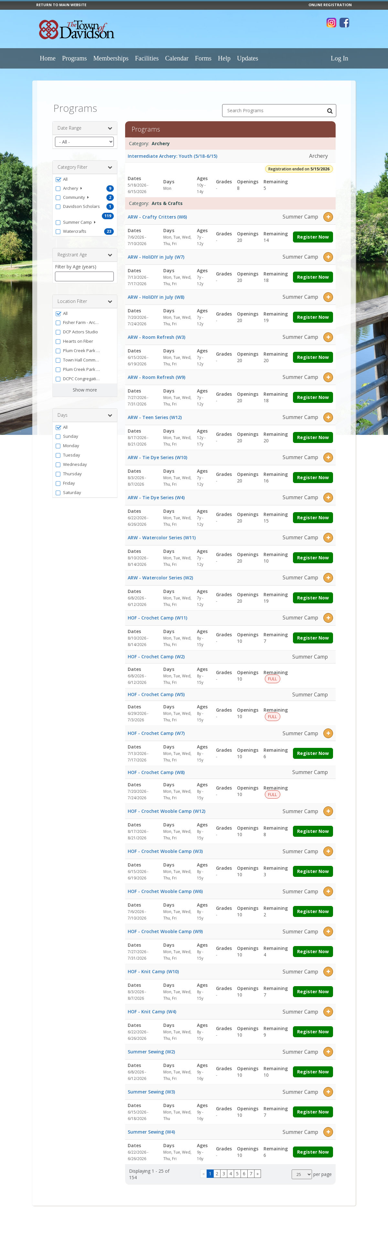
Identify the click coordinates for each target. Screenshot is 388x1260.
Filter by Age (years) (75, 262)
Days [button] (85, 410)
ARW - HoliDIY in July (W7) (156, 252)
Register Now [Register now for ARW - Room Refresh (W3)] (313, 352)
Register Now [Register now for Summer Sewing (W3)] (313, 1107)
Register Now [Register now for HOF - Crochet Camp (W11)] (313, 633)
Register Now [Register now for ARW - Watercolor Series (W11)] (313, 552)
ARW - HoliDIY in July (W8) (156, 292)
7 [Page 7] (251, 1168)
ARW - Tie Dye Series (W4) (156, 492)
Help (224, 58)
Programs (74, 58)
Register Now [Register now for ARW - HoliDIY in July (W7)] (313, 272)
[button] (85, 174)
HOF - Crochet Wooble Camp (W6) (165, 886)
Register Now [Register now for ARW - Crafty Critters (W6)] (313, 232)
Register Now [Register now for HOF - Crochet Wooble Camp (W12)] (313, 826)
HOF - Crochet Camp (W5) (156, 689)
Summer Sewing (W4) (151, 1127)
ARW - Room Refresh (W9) (156, 372)
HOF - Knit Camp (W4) (152, 1007)
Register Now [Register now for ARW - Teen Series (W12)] (313, 432)
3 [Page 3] (223, 1168)
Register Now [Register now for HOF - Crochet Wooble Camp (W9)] (313, 946)
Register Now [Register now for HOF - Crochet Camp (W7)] (313, 748)
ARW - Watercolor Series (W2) (160, 572)
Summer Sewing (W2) (151, 1047)
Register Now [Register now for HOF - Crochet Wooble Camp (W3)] (313, 866)
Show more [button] (85, 385)
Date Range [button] (85, 123)
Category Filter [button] (85, 162)
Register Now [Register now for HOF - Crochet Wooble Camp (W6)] (313, 906)
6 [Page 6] (244, 1168)
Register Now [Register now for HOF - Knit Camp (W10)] (313, 987)
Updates (247, 58)
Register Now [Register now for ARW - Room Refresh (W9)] (313, 392)
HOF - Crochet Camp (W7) (156, 728)
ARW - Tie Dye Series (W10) (157, 452)
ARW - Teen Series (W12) (155, 412)
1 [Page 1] (210, 1168)
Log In (339, 58)
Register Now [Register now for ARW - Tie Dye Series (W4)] (313, 512)
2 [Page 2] (217, 1168)
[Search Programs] (329, 105)
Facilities (146, 58)
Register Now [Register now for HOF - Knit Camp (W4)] (313, 1027)
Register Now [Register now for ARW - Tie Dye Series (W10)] (313, 472)
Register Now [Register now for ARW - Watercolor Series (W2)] (313, 592)
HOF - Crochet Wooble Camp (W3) (165, 846)
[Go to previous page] (203, 1168)
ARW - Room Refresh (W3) (156, 332)
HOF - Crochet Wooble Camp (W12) (166, 806)
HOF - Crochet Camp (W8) (156, 767)
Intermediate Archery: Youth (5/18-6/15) (172, 151)
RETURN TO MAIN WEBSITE (61, 4)
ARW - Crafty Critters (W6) (157, 212)
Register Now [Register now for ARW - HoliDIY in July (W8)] (313, 312)
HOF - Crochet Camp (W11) (157, 612)
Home (48, 58)
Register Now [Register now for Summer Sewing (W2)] (313, 1067)
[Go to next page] (257, 1168)
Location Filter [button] (85, 296)
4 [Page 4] (230, 1168)
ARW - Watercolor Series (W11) (162, 532)
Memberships (111, 58)
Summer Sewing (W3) (151, 1087)
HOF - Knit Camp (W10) (153, 967)
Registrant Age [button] (85, 249)
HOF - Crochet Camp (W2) (156, 652)
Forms (203, 58)
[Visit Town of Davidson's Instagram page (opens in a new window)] (331, 22)
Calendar (177, 58)
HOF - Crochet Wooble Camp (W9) (165, 926)
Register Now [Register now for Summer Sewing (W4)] (313, 1147)
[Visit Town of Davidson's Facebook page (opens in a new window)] (344, 22)
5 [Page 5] (237, 1168)
